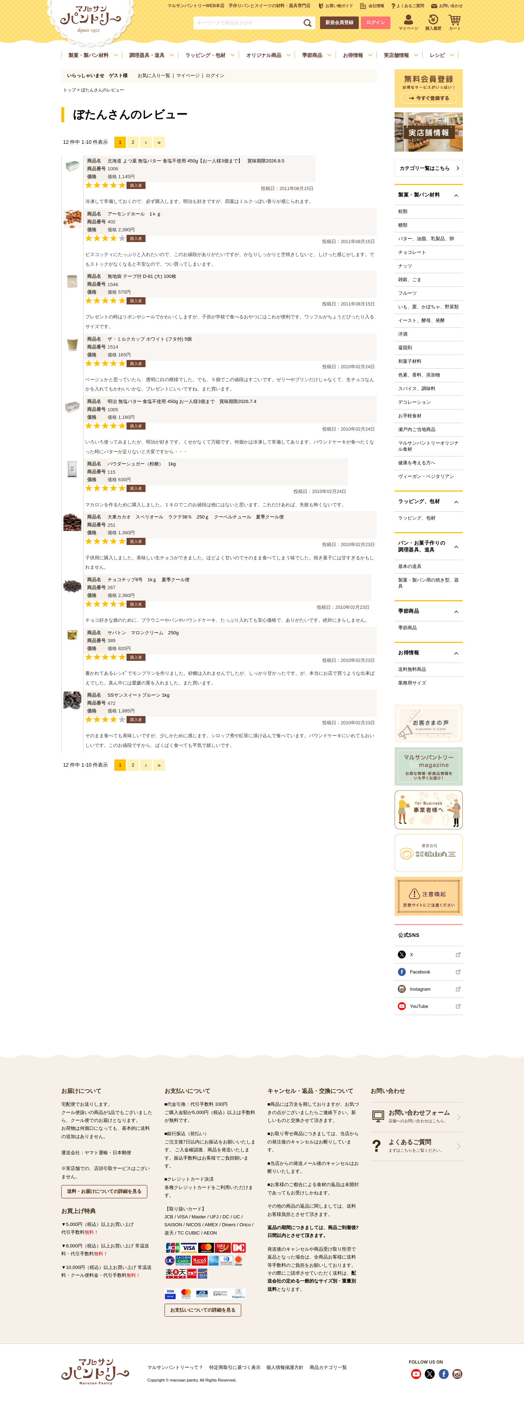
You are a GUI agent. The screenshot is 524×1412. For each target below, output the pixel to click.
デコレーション (414, 402)
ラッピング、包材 (416, 518)
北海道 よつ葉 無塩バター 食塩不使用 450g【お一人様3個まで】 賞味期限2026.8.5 (196, 161)
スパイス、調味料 (416, 388)
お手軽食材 (409, 415)
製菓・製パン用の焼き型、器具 (428, 583)
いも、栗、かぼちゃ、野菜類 (428, 306)
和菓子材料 (409, 361)
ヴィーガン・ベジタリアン (426, 476)
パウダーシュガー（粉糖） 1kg (142, 463)
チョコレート (412, 252)
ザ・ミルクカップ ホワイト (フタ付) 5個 (150, 339)
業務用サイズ (412, 683)
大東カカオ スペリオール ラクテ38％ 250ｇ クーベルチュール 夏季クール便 (196, 517)
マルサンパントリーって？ (175, 1367)
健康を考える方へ (416, 462)
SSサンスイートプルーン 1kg (139, 695)
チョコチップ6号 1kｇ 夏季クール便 (149, 579)
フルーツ (407, 293)
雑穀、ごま (409, 279)
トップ (69, 90)
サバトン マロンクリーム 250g (143, 632)
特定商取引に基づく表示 (235, 1367)
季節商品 (407, 627)
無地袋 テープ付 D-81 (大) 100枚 (142, 276)
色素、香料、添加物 (419, 375)
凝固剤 (405, 347)
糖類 (403, 225)
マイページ (188, 75)
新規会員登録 (339, 22)
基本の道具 (409, 566)
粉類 (403, 211)
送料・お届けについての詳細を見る (104, 1191)
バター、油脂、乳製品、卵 (426, 238)
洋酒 (403, 334)
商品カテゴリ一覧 (328, 1367)
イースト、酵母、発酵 (421, 320)
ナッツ (405, 266)
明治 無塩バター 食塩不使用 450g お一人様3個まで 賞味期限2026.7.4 (182, 401)
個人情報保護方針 (285, 1367)
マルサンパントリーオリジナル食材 (428, 446)
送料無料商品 (412, 669)
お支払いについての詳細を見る (202, 1310)
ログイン (375, 22)
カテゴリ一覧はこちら (425, 168)
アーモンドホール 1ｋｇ (134, 214)
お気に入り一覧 (154, 75)
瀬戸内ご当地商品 (416, 429)
